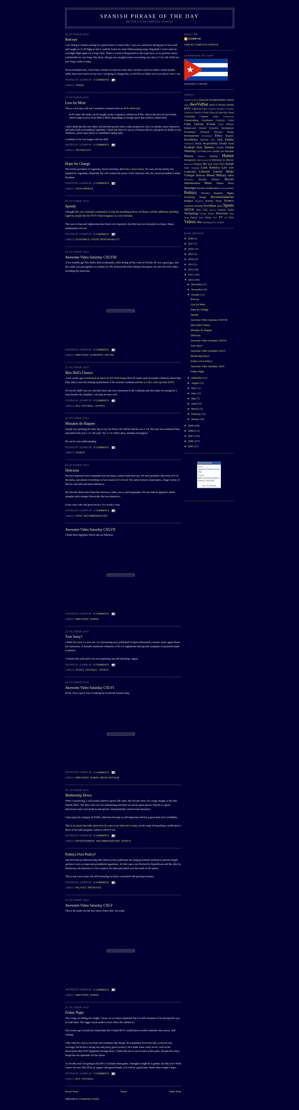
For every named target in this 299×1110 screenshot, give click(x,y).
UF (225, 218)
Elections (218, 132)
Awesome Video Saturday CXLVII (90, 529)
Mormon (215, 179)
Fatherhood (189, 143)
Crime (231, 120)
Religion (188, 200)
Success (212, 210)
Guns (203, 151)
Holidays (201, 156)
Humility (214, 156)
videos (201, 480)
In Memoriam (215, 160)
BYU (78, 406)
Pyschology (189, 197)
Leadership (190, 171)
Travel (80, 85)
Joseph (80, 453)
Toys (231, 213)
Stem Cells (202, 210)
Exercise (204, 140)
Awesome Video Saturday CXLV (89, 905)
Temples (211, 214)
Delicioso (72, 470)
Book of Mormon (217, 105)
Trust (215, 218)
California (196, 109)
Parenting (223, 188)
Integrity (198, 164)
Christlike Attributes (216, 109)
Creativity (220, 120)
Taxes (231, 209)
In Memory (96, 355)
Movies (229, 179)
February (196, 413)
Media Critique (110, 778)
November (197, 289)
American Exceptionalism (211, 99)
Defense (230, 124)
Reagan (202, 197)
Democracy (190, 127)
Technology (84, 150)
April (194, 403)
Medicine (200, 175)
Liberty (217, 171)
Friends (220, 147)
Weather (220, 222)
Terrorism (222, 213)
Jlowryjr (194, 39)
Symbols (222, 210)
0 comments (101, 80)
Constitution (207, 120)
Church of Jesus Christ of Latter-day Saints (214, 112)
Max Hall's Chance (79, 373)
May (194, 398)
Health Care (218, 151)
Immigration (190, 160)
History (189, 156)
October (195, 294)
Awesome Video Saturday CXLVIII (90, 257)
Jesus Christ (218, 164)
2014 (191, 259)
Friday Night (74, 1013)
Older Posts (175, 1091)
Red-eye (71, 39)
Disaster (202, 128)
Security (198, 205)
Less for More (75, 103)
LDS (231, 167)
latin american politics (208, 478)
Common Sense (208, 116)
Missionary (189, 179)
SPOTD (189, 209)
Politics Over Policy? (80, 854)
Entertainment (85, 841)
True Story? (73, 637)
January (195, 419)
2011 (191, 274)
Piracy (231, 188)
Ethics (80, 670)
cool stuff (210, 480)
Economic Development (221, 128)
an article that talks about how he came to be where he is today (105, 825)
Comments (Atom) (89, 1098)
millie (231, 175)
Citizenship (189, 116)
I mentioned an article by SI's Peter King (104, 377)
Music (208, 183)
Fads (213, 140)
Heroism (229, 151)
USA (231, 217)
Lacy (186, 167)
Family (229, 139)
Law (224, 167)
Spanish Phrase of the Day (149, 16)
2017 (191, 243)
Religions (199, 201)
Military (221, 175)
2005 (191, 446)
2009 (191, 425)
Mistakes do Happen (80, 424)
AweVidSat (82, 355)
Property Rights (224, 193)
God (198, 151)
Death (220, 124)
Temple (203, 214)
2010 (191, 279)
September (197, 377)
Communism (228, 117)
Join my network (209, 486)
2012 (191, 269)
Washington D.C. (209, 222)
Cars (204, 108)
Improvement (202, 160)
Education (205, 132)
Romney (209, 201)
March (195, 408)
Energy (230, 132)
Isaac (210, 164)
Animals (230, 100)
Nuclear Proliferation (208, 188)
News (231, 183)
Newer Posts (71, 1091)
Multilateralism (192, 183)
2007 (191, 435)
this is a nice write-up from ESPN (156, 382)
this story (77, 642)
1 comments (101, 510)
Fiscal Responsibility (105, 239)
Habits (209, 151)
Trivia (208, 217)
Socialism (210, 205)
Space (219, 206)
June (194, 393)
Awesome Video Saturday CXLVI (89, 688)
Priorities (94, 888)
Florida (223, 143)
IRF (205, 163)
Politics (81, 888)
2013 (191, 264)
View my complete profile (201, 45)
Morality (202, 179)
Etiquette (229, 136)
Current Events (204, 124)
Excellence (191, 139)
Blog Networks (205, 463)
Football (88, 406)
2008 (191, 430)
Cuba (187, 124)
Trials (201, 218)
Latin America (84, 189)
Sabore (121, 475)
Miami (211, 175)
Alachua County (191, 100)
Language (195, 168)
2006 (191, 441)
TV (220, 217)
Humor (94, 619)
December (197, 284)
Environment (206, 136)
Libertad (204, 171)
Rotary (219, 201)
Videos (190, 221)
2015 (191, 253)
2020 (191, 238)
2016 (191, 248)
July (193, 388)
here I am (175, 73)
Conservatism (191, 120)
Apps (186, 105)
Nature (109, 355)
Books (230, 104)
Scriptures (189, 206)
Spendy (70, 206)
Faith (219, 139)
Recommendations (95, 516)
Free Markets (205, 147)
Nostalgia (190, 188)
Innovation (188, 164)
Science (229, 200)
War (199, 222)
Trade (186, 218)
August (195, 382)
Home (124, 1091)
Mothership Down (78, 795)
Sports (100, 406)
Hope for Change (77, 164)
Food (79, 516)
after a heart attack (134, 169)
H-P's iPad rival (132, 108)
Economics (83, 239)
